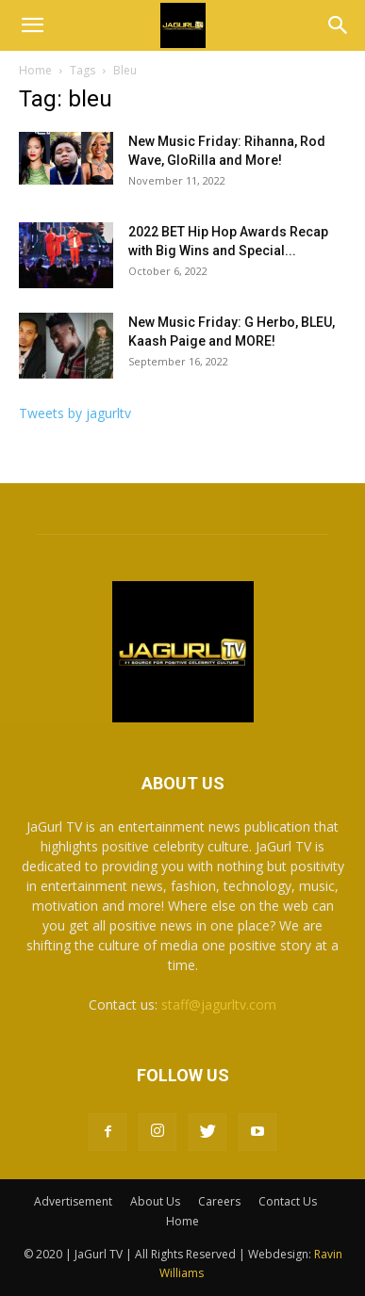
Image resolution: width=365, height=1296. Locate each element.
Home (35, 70)
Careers (219, 1201)
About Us (155, 1201)
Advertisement (73, 1201)
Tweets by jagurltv (75, 413)
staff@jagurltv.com (218, 1004)
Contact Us (287, 1201)
